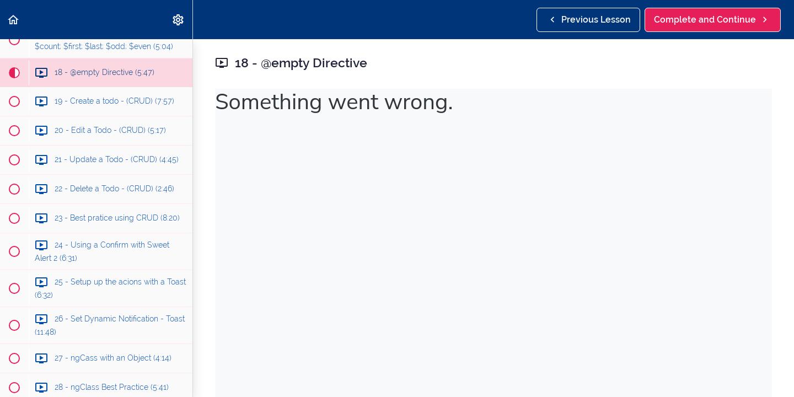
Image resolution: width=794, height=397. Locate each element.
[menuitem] (178, 19)
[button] (14, 19)
